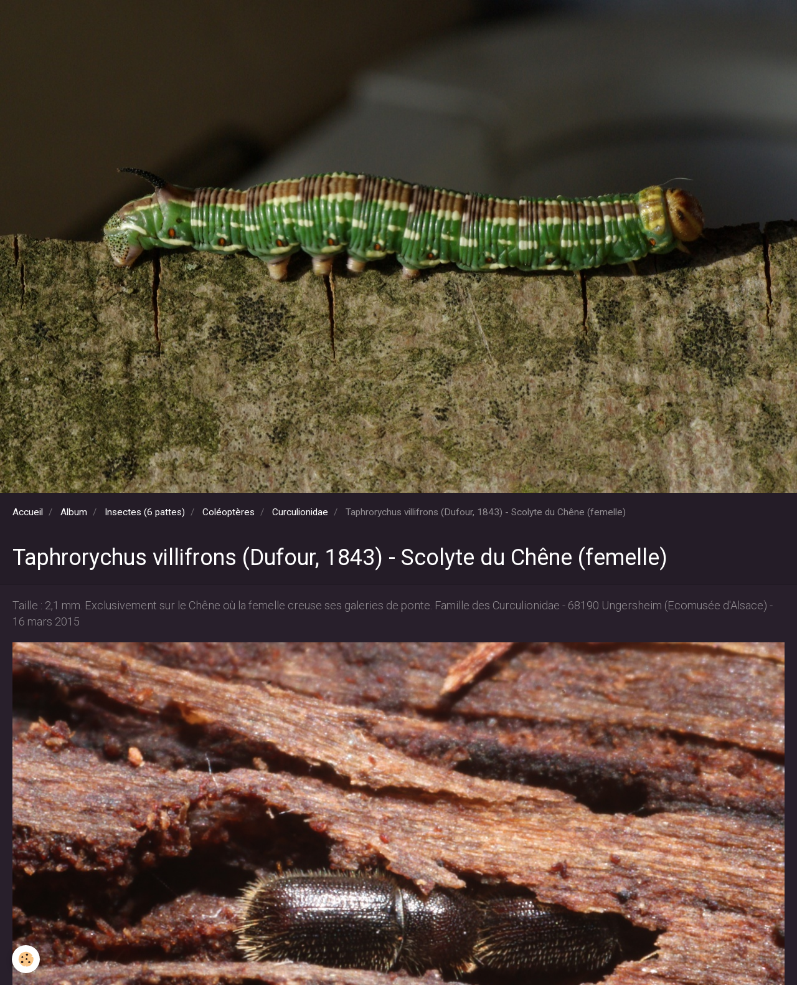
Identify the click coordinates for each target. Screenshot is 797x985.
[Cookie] (26, 959)
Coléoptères (228, 512)
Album (73, 512)
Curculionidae (300, 512)
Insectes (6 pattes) (145, 512)
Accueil (27, 512)
